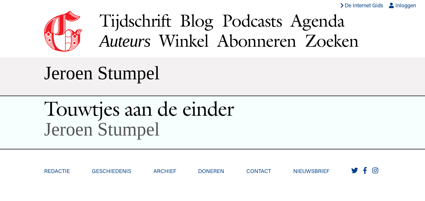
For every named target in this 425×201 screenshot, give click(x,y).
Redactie (57, 170)
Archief (164, 170)
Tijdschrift (135, 20)
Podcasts (252, 20)
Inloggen (402, 5)
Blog (196, 20)
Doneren (211, 170)
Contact (258, 170)
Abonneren (256, 40)
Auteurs (124, 41)
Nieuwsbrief (311, 170)
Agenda (317, 20)
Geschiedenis (111, 170)
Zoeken (331, 40)
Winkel (183, 40)
